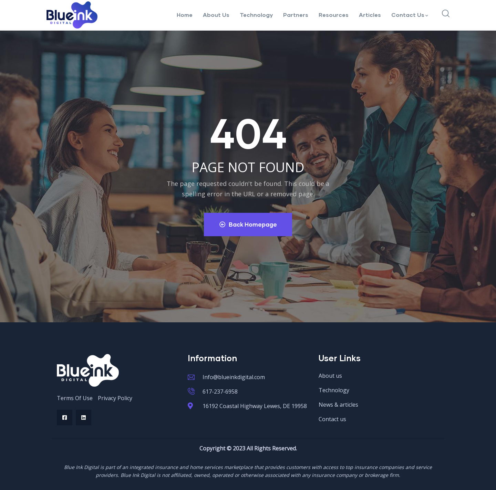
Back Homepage (248, 224)
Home (185, 14)
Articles (370, 14)
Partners (295, 14)
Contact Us (410, 14)
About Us (216, 14)
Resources (334, 14)
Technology (256, 14)
